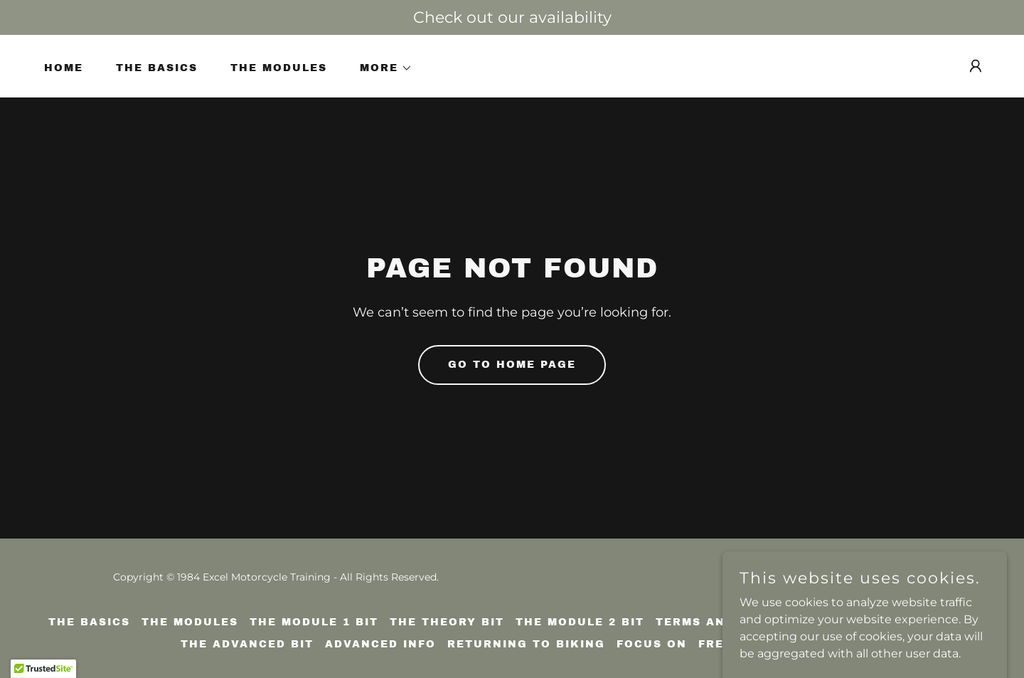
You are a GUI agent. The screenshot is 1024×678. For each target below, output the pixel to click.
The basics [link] (157, 68)
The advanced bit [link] (247, 644)
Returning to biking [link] (526, 644)
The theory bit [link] (447, 622)
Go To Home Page (512, 364)
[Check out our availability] (512, 17)
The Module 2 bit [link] (580, 622)
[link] (937, 586)
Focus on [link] (652, 644)
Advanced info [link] (380, 644)
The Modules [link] (278, 68)
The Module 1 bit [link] (314, 622)
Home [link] (63, 68)
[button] (381, 68)
